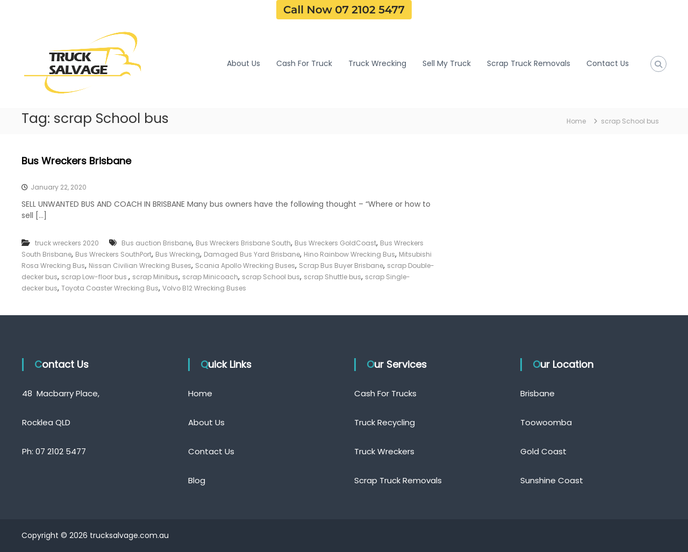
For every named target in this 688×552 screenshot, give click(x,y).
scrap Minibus (155, 276)
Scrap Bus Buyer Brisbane (341, 265)
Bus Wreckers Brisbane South (243, 243)
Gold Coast (543, 451)
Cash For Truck (304, 63)
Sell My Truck (446, 63)
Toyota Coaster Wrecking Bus (110, 288)
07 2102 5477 (60, 451)
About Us (243, 63)
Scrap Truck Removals (528, 63)
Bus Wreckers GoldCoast (335, 243)
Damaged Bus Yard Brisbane (252, 254)
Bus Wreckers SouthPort (113, 254)
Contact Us (607, 63)
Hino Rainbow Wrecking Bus (349, 254)
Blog (196, 480)
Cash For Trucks (385, 393)
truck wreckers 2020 (67, 243)
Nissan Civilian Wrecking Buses (140, 265)
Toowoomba (546, 422)
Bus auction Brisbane (156, 243)
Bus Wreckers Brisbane (76, 161)
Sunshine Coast (551, 480)
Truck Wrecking (377, 63)
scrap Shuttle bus (332, 276)
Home (200, 393)
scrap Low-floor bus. (94, 276)
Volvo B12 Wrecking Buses (204, 288)
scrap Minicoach (210, 276)
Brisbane (537, 393)
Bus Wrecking (177, 254)
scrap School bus (271, 276)
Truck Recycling (384, 422)
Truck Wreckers (384, 451)
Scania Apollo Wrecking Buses (245, 265)
